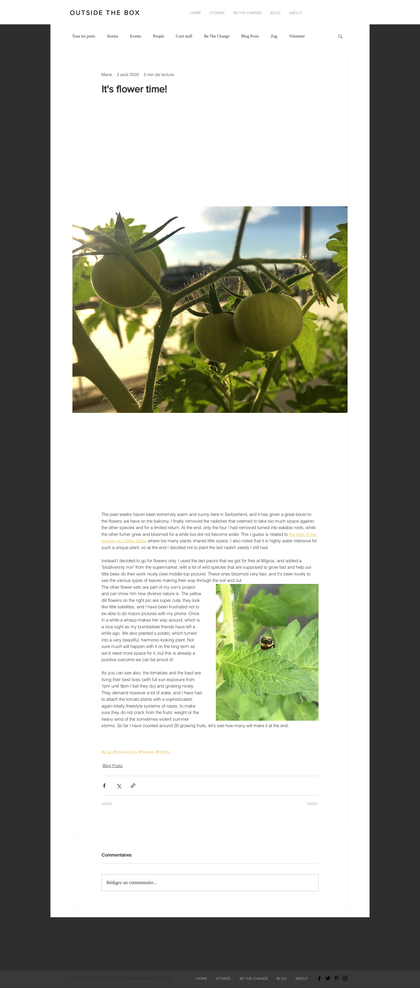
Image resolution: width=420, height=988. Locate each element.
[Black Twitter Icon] (328, 978)
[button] (295, 13)
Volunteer (297, 36)
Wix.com (165, 978)
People (158, 36)
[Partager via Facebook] (104, 785)
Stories (112, 36)
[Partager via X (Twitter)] (118, 785)
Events (135, 36)
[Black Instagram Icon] (345, 978)
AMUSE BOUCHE (104, 978)
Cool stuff (184, 36)
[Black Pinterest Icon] (336, 978)
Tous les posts (83, 36)
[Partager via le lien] (133, 785)
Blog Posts (250, 36)
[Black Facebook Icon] (319, 978)
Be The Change (217, 36)
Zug (274, 36)
